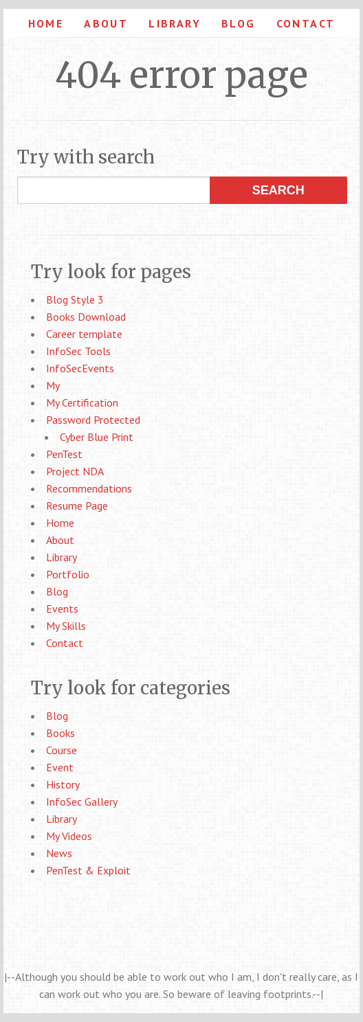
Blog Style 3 (75, 299)
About (106, 23)
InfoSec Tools (78, 351)
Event (60, 767)
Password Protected (93, 420)
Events (62, 608)
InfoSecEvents (80, 368)
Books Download (86, 316)
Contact (306, 23)
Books (60, 733)
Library (174, 23)
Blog (238, 23)
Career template (84, 334)
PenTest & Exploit (88, 870)
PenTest (64, 454)
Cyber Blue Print (96, 437)
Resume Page (77, 505)
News (59, 853)
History (63, 784)
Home (46, 23)
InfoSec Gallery (82, 801)
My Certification (82, 402)
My (53, 385)
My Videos (69, 836)
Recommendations (89, 488)
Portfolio (67, 574)
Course (61, 750)
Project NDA (75, 471)
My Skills (66, 626)
